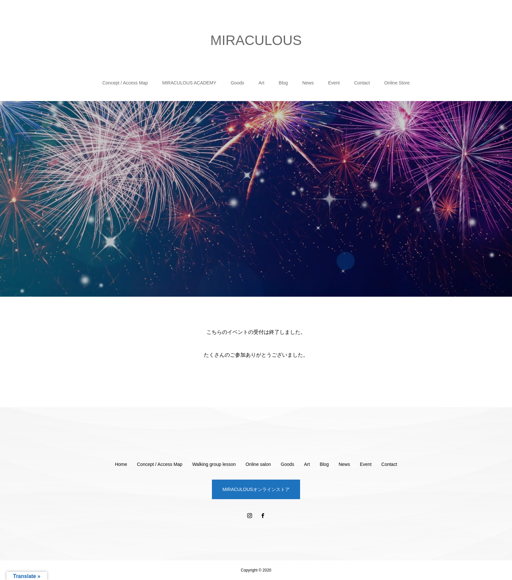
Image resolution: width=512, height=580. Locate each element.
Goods (237, 82)
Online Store (397, 82)
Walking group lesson (214, 464)
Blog (283, 82)
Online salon (258, 464)
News (308, 82)
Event (334, 82)
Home (121, 464)
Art (261, 82)
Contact (362, 82)
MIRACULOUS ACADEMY (189, 82)
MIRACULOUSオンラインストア (255, 489)
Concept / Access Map (125, 82)
